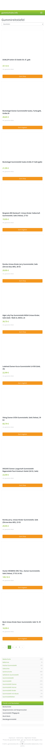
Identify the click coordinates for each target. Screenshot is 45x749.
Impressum (12, 738)
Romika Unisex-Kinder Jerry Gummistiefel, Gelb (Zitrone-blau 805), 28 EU (20, 265)
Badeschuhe (7, 659)
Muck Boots (6, 716)
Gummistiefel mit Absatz (11, 694)
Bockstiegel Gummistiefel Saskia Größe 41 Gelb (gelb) (22, 162)
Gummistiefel (7, 681)
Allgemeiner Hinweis (30, 738)
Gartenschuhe (7, 672)
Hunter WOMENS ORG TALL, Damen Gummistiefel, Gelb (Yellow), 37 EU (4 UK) (21, 572)
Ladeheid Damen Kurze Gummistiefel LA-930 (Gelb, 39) (21, 367)
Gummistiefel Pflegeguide (11, 713)
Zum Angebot (22, 127)
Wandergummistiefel (9, 719)
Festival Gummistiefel (10, 665)
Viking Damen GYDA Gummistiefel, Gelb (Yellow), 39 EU (22, 419)
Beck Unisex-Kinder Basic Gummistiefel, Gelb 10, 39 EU (22, 623)
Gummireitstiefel (8, 678)
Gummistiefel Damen (9, 684)
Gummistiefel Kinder (9, 690)
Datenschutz (20, 738)
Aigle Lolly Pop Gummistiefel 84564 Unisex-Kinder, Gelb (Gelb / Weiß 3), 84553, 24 (21, 316)
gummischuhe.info (10, 13)
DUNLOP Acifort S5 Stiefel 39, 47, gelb (16, 60)
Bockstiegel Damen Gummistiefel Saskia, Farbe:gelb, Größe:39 (22, 112)
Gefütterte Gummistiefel (11, 675)
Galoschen (6, 668)
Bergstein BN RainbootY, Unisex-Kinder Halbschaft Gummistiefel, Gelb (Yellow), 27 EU (21, 214)
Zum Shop (22, 76)
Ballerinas (6, 662)
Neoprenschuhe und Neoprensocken (15, 710)
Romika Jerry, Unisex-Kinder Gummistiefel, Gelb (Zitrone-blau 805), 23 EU (20, 521)
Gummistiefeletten (9, 697)
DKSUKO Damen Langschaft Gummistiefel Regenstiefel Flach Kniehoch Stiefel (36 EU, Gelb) (20, 470)
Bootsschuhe (7, 707)
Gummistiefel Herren (9, 687)
